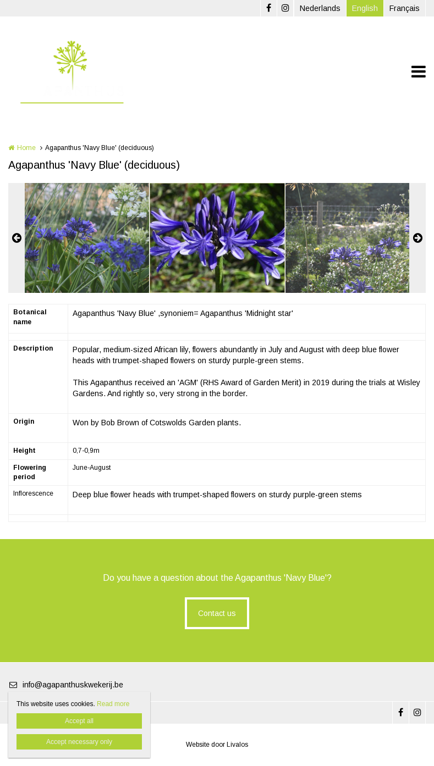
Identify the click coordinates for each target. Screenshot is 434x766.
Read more (113, 704)
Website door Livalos (217, 744)
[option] (217, 238)
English (365, 8)
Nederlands (320, 8)
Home (26, 148)
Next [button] (417, 238)
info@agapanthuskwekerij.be (65, 684)
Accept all (79, 721)
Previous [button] (16, 238)
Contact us (217, 613)
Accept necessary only (79, 742)
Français (404, 8)
